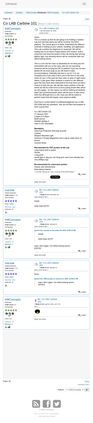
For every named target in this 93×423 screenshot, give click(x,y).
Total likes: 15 (9, 51)
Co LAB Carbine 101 (49, 28)
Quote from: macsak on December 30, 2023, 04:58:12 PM (55, 230)
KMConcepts (52, 13)
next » (87, 384)
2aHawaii (11, 3)
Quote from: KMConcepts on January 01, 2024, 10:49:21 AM (56, 279)
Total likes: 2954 (10, 207)
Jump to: (61, 390)
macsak (9, 190)
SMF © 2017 (45, 414)
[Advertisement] (49, 354)
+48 (16, 195)
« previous (81, 384)
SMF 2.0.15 (37, 414)
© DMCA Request (46, 410)
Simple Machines (54, 414)
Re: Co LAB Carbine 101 (49, 191)
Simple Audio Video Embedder (46, 416)
